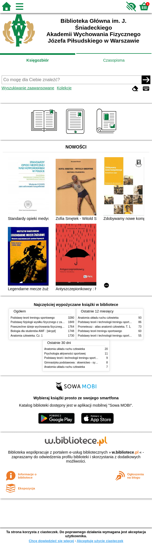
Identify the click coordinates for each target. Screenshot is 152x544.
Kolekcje (64, 88)
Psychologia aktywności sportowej (65, 353)
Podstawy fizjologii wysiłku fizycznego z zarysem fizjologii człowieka (52, 322)
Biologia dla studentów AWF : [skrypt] (33, 331)
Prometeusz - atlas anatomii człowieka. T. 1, (104, 326)
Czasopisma (114, 60)
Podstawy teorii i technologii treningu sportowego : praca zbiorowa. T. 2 (87, 357)
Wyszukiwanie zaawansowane (28, 88)
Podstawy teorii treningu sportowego (33, 317)
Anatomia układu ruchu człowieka (98, 317)
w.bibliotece (125, 452)
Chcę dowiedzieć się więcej (51, 541)
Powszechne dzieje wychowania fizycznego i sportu (42, 326)
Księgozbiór (37, 60)
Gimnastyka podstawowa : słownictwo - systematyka (76, 362)
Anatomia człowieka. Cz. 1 (27, 335)
